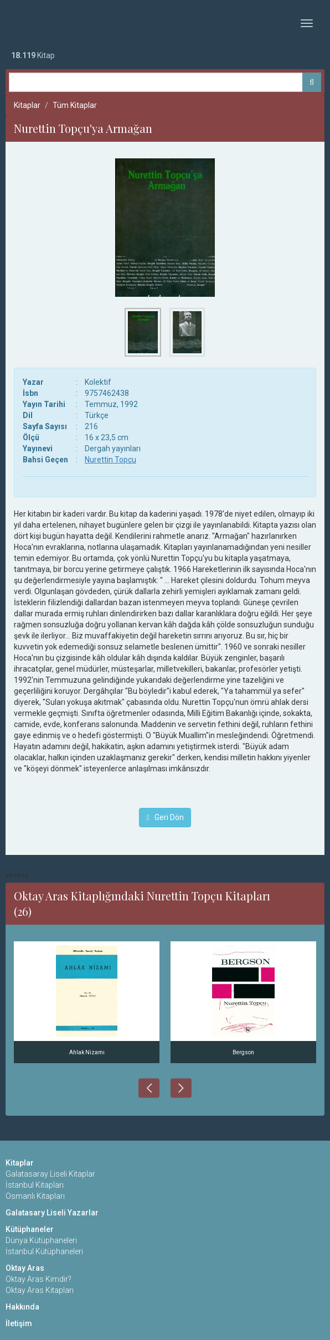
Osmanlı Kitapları (35, 1196)
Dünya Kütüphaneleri (41, 1240)
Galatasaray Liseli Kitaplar (50, 1173)
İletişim (19, 1323)
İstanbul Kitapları (35, 1185)
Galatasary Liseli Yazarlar (52, 1212)
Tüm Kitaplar (75, 105)
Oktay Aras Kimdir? (38, 1279)
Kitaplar (27, 105)
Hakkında (22, 1306)
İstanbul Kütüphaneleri (44, 1251)
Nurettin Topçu (110, 459)
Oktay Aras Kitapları (40, 1290)
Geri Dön (164, 817)
